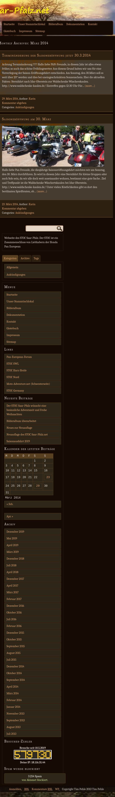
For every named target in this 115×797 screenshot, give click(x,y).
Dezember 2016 (15, 610)
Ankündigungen (24, 107)
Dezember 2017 (15, 584)
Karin (32, 98)
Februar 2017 (14, 604)
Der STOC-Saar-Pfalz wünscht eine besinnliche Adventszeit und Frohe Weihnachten (27, 410)
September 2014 (16, 685)
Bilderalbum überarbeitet (21, 421)
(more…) (90, 86)
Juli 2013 (11, 738)
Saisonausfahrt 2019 (18, 441)
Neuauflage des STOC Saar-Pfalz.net (27, 434)
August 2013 (13, 732)
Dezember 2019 (15, 536)
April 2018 (12, 577)
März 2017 (13, 597)
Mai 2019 (12, 543)
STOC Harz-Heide (17, 370)
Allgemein (12, 267)
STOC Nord (13, 377)
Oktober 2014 (14, 678)
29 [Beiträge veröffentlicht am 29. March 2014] (38, 489)
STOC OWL (13, 363)
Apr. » (10, 521)
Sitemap (40, 31)
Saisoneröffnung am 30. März (26, 119)
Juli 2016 (11, 624)
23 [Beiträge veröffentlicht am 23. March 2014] (48, 480)
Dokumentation (75, 24)
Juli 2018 (11, 570)
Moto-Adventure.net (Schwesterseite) (28, 384)
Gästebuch (10, 31)
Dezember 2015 (15, 637)
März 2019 (13, 557)
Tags (36, 258)
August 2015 (14, 658)
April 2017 (12, 590)
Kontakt (92, 24)
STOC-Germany (15, 390)
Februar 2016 (14, 631)
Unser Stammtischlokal (31, 24)
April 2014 (12, 691)
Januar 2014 (13, 712)
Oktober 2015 (14, 644)
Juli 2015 (11, 664)
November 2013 (16, 718)
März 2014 (13, 698)
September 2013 (16, 725)
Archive (25, 258)
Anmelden (15, 794)
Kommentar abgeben (14, 103)
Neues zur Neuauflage (19, 428)
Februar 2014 (14, 705)
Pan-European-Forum (19, 357)
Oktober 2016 (14, 617)
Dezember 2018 (15, 563)
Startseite (9, 24)
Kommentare (42, 794)
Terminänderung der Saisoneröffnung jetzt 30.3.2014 (46, 55)
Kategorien (10, 258)
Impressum (25, 31)
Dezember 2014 (15, 671)
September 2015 (16, 651)
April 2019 (12, 550)
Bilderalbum (55, 24)
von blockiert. (35, 783)
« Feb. (10, 509)
